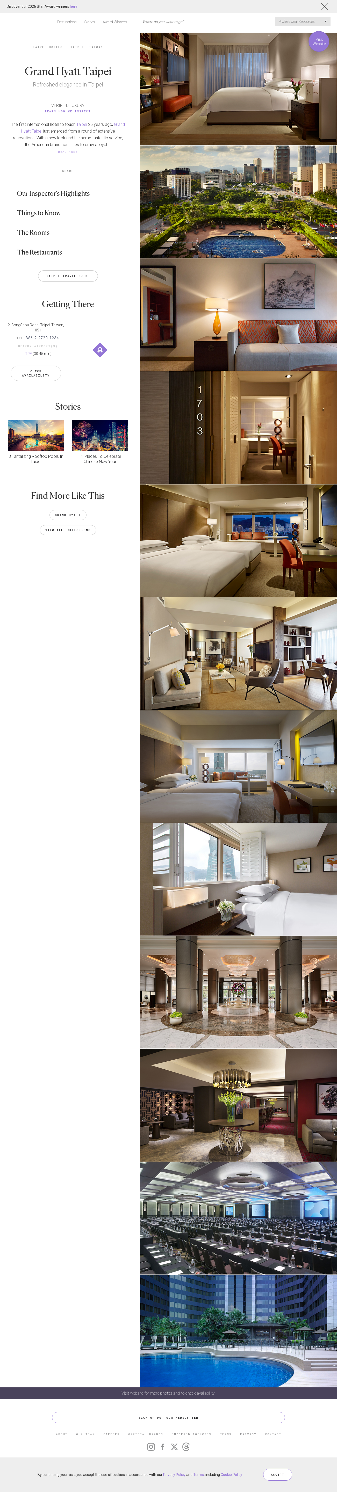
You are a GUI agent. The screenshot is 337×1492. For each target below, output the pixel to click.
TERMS (226, 1434)
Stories (89, 22)
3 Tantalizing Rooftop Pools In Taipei (36, 455)
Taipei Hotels (48, 47)
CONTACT (273, 1434)
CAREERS (111, 1434)
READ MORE (68, 152)
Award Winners (115, 22)
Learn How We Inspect (68, 111)
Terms (198, 1475)
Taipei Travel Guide (68, 276)
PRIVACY (248, 1434)
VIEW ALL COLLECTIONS (68, 525)
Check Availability (36, 369)
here (73, 6)
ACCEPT (278, 1474)
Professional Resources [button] (303, 21)
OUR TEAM (85, 1434)
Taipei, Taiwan (86, 47)
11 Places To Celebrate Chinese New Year (100, 455)
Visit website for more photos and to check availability (168, 1393)
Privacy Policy (174, 1475)
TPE (28, 354)
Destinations (67, 22)
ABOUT (62, 1434)
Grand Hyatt (68, 510)
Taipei (81, 124)
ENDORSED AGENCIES (191, 1434)
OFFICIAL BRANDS (145, 1434)
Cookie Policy (231, 1475)
